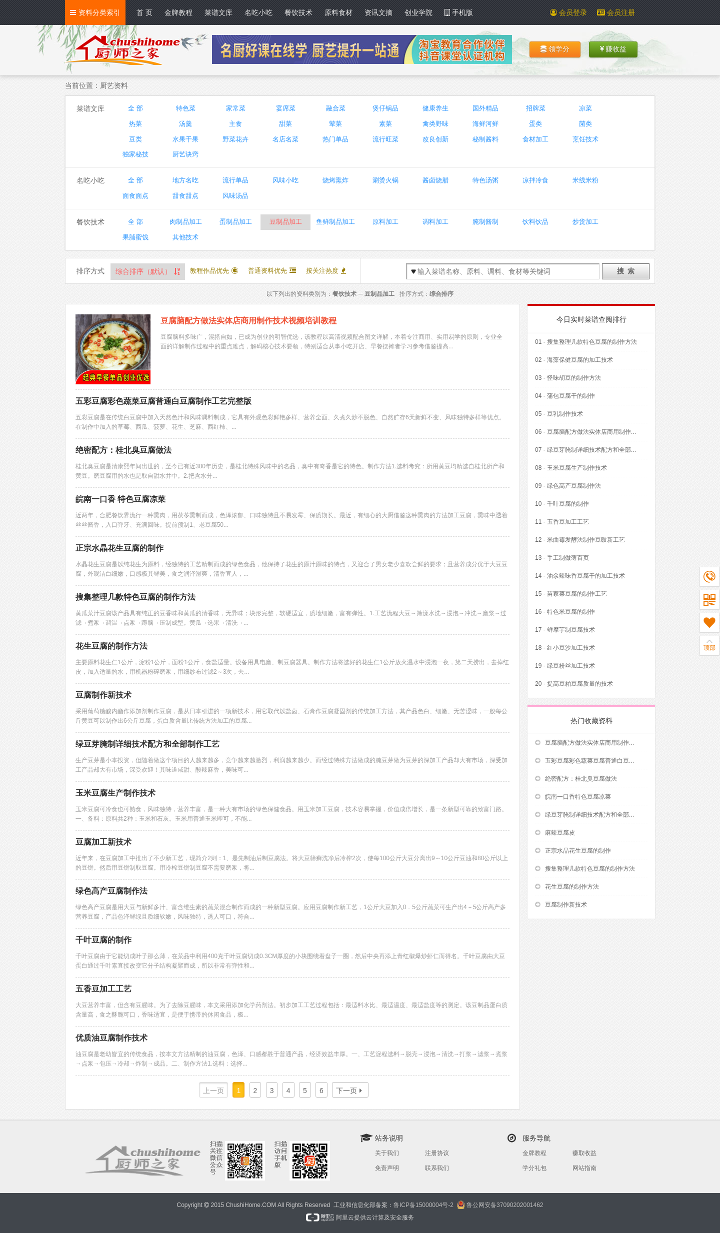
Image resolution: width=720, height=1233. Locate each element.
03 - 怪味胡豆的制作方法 (568, 377)
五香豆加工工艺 (104, 989)
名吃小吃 (258, 12)
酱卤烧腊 (435, 180)
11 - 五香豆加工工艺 (562, 521)
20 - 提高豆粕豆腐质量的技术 (574, 683)
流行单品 (235, 180)
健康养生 (435, 108)
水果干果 (185, 139)
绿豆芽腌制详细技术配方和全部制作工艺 (148, 744)
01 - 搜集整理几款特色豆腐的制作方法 (586, 341)
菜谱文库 (218, 12)
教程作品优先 (214, 270)
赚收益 (613, 49)
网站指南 (584, 1168)
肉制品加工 (186, 221)
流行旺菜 (385, 139)
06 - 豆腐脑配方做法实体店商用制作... (585, 431)
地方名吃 (185, 180)
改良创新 (435, 139)
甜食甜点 (185, 195)
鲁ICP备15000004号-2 (424, 1205)
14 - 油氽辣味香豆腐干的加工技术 (580, 575)
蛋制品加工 (236, 221)
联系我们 (437, 1168)
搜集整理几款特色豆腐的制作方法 (136, 597)
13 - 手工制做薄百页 (562, 557)
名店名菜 (285, 139)
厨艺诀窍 (185, 154)
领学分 (555, 49)
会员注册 (616, 12)
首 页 (144, 12)
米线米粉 (585, 180)
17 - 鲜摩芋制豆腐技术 (565, 629)
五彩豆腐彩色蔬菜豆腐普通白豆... (584, 760)
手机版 (458, 12)
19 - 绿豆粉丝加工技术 (565, 665)
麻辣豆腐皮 (555, 832)
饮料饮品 (535, 221)
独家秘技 (135, 154)
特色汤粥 (485, 180)
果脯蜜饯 (135, 237)
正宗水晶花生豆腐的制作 (120, 548)
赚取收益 (584, 1153)
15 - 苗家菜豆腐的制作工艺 (571, 593)
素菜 (385, 123)
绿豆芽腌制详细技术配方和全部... (584, 814)
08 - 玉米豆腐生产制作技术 (571, 467)
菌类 (585, 123)
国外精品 (485, 108)
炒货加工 (585, 221)
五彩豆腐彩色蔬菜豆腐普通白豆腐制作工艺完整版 (164, 401)
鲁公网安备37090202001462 (504, 1205)
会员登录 (568, 12)
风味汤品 (235, 195)
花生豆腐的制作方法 (112, 646)
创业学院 (418, 12)
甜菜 (285, 123)
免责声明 (387, 1168)
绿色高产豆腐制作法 (112, 891)
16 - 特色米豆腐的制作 (565, 611)
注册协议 (437, 1153)
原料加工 (385, 221)
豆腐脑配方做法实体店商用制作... (584, 742)
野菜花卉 (235, 139)
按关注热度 (326, 270)
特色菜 (186, 108)
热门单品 (335, 139)
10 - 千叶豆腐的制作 (562, 503)
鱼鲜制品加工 (335, 221)
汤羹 (185, 123)
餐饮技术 (298, 12)
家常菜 (236, 108)
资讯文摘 (378, 12)
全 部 (135, 108)
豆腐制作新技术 (104, 695)
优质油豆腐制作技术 (112, 1038)
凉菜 (585, 108)
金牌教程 (178, 12)
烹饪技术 (585, 139)
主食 (235, 123)
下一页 (349, 1091)
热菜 (135, 123)
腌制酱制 (485, 221)
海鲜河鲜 (485, 123)
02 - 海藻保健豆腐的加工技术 (574, 359)
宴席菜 (286, 108)
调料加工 (435, 221)
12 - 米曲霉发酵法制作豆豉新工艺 (580, 539)
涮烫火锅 (385, 180)
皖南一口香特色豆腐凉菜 (573, 796)
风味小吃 (285, 180)
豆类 (135, 139)
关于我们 (387, 1153)
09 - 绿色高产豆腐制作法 (568, 485)
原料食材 (338, 12)
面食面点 (135, 195)
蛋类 (535, 123)
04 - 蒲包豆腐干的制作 (565, 395)
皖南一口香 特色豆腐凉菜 (121, 499)
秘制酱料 (485, 139)
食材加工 (535, 139)
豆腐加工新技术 (104, 842)
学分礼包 (534, 1168)
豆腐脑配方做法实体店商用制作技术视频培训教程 (248, 320)
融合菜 (336, 108)
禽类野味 (435, 123)
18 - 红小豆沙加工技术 (565, 647)
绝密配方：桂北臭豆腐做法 (124, 450)
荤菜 (335, 123)
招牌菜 (536, 108)
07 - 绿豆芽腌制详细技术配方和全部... (585, 449)
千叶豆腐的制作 (104, 940)
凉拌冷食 (535, 180)
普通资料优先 (272, 270)
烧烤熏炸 (335, 180)
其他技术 (185, 237)
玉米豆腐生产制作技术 (116, 793)
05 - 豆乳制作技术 (559, 413)
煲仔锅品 (385, 108)
